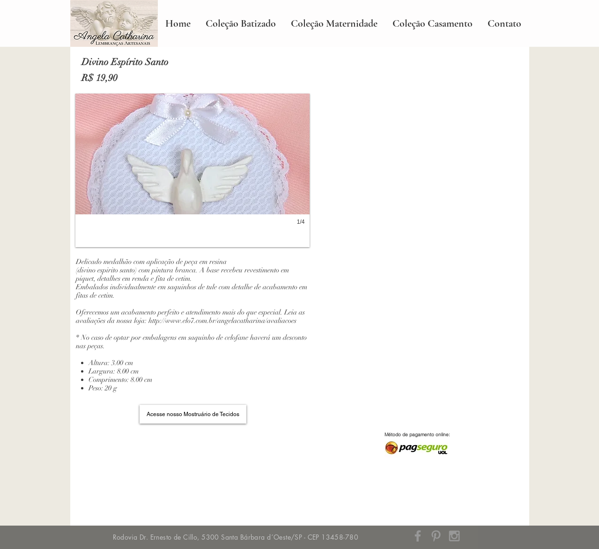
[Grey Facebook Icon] (417, 535)
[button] (192, 170)
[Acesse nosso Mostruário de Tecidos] (193, 414)
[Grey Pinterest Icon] (436, 535)
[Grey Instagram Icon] (454, 535)
